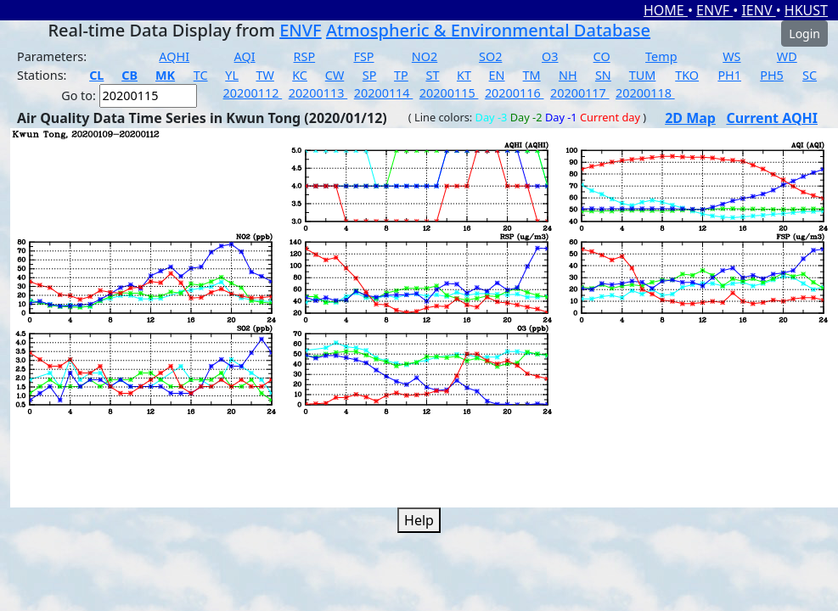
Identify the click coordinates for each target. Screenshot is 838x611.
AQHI (174, 56)
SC (809, 75)
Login (804, 33)
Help (419, 520)
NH (568, 75)
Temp (661, 56)
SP (370, 75)
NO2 (424, 56)
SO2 (490, 56)
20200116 (514, 93)
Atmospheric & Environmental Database (488, 30)
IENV (758, 10)
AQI (245, 56)
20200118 (645, 93)
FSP (363, 56)
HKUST (806, 10)
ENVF (714, 10)
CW (334, 75)
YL (232, 75)
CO (601, 56)
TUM (642, 75)
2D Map (690, 118)
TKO (687, 75)
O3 (550, 56)
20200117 (580, 93)
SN (603, 75)
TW (265, 75)
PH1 (729, 75)
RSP (305, 56)
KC (299, 75)
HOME (666, 10)
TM (532, 75)
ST (432, 75)
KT (464, 75)
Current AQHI (772, 118)
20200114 (383, 93)
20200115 (449, 93)
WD (787, 56)
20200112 (253, 93)
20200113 (318, 93)
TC (201, 75)
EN (497, 75)
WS (731, 56)
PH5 (772, 75)
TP (401, 75)
